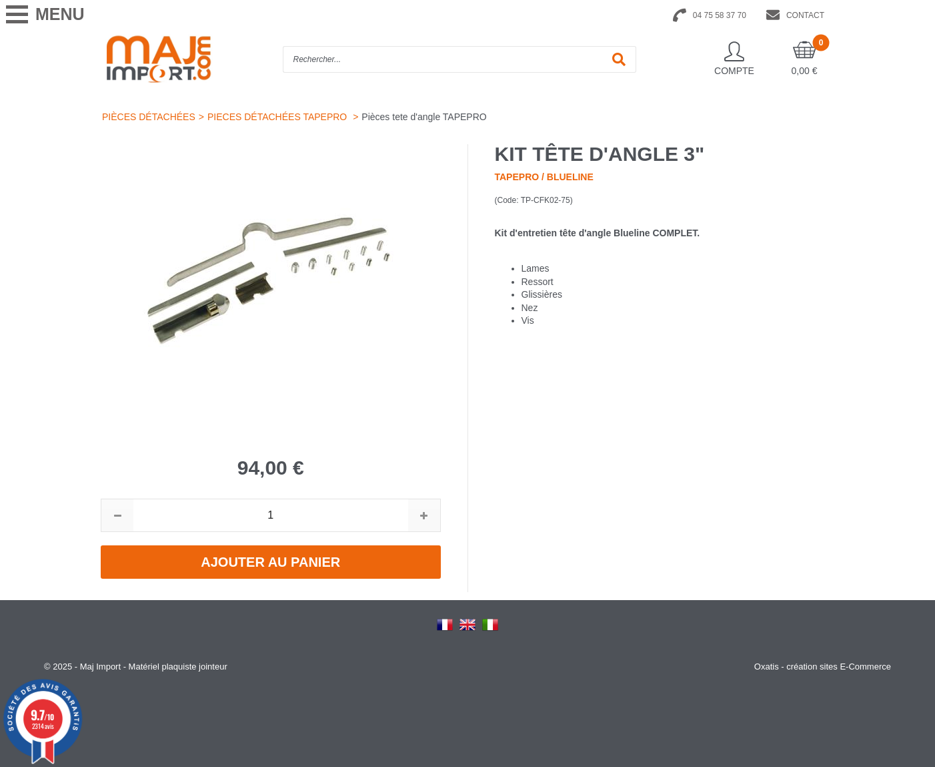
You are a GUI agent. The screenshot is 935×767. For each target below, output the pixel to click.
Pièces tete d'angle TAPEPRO (423, 116)
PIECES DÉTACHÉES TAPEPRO (278, 116)
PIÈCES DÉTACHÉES (148, 116)
